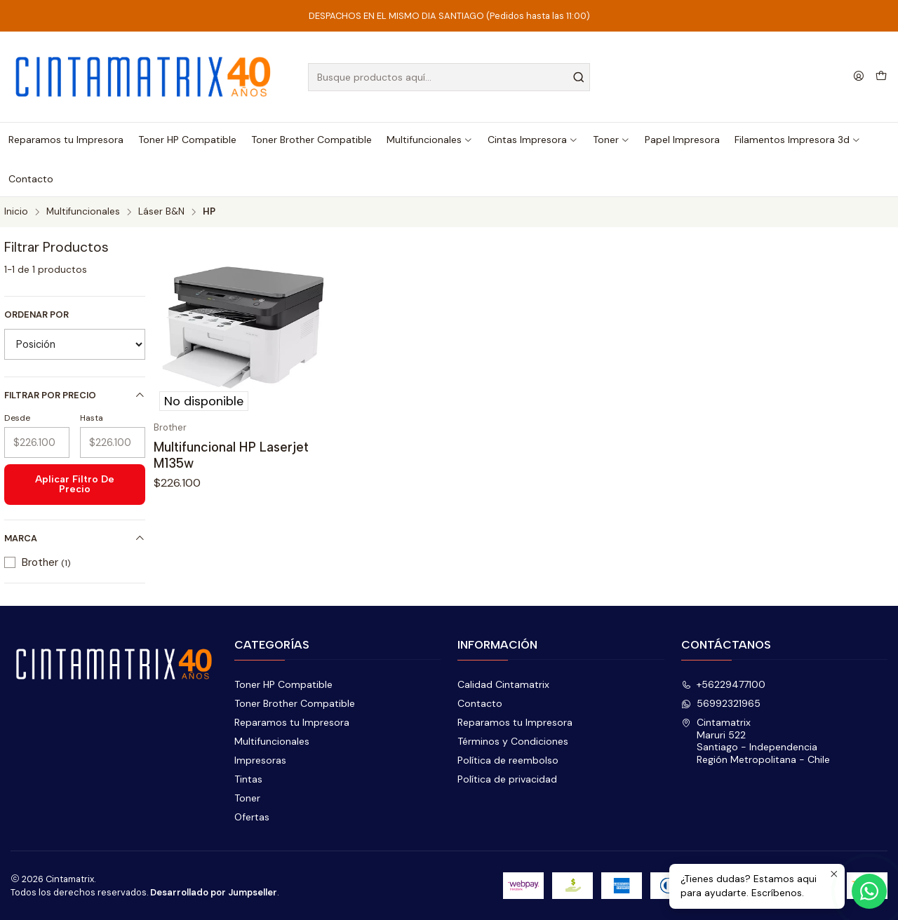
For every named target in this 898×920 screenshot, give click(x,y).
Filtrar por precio (74, 395)
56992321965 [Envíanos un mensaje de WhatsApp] (720, 703)
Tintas (248, 779)
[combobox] (449, 77)
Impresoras (260, 760)
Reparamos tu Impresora (291, 722)
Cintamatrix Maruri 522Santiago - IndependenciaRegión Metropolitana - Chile (755, 741)
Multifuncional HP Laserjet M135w (231, 455)
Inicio (16, 212)
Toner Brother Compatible (294, 703)
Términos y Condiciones (512, 741)
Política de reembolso (507, 760)
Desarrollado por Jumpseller (213, 892)
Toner (247, 798)
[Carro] (881, 77)
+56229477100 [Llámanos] (723, 684)
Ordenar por (36, 314)
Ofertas (251, 817)
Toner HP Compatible (283, 684)
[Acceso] (859, 77)
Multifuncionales (83, 212)
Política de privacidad (507, 779)
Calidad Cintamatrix (503, 684)
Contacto (479, 703)
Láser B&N (161, 212)
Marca (74, 538)
